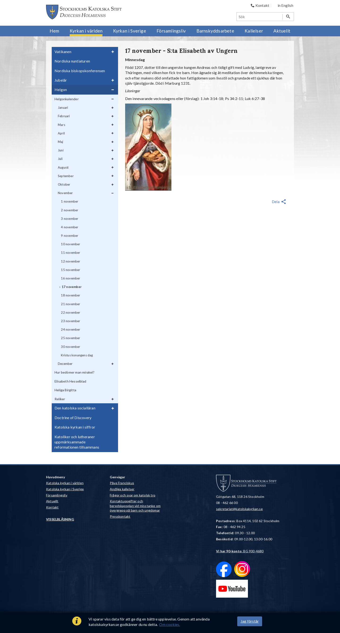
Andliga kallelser (122, 489)
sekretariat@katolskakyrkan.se (239, 509)
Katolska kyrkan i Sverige (65, 489)
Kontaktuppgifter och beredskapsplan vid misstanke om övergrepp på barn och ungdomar (135, 505)
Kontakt (52, 507)
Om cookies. (169, 624)
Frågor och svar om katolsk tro (132, 495)
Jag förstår (250, 621)
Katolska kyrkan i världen (65, 483)
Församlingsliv (56, 495)
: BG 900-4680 (240, 551)
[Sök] (259, 16)
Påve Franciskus (122, 483)
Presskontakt (120, 516)
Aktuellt (52, 501)
